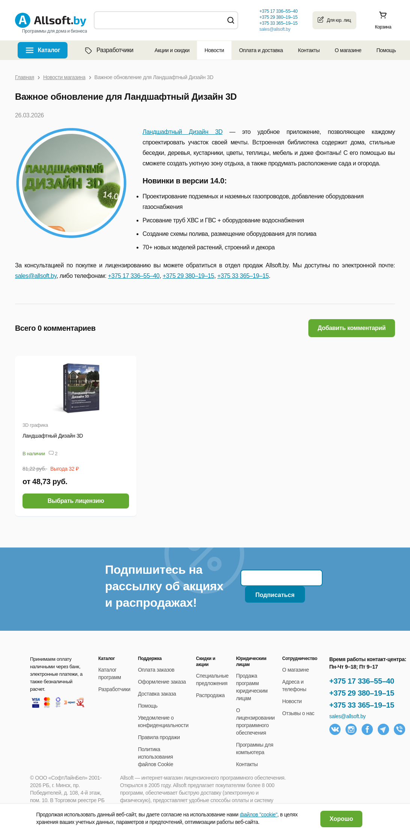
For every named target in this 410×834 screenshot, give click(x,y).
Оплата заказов (156, 670)
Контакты (309, 50)
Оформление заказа (162, 682)
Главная (24, 77)
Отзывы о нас (298, 713)
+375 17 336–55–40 (361, 681)
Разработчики (108, 50)
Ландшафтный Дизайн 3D (182, 132)
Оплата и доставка (261, 50)
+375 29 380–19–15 (361, 693)
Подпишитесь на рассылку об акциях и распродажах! (164, 586)
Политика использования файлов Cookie (155, 756)
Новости (214, 50)
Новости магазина (64, 77)
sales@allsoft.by (274, 29)
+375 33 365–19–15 (361, 705)
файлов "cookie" (258, 815)
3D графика (35, 425)
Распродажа (210, 695)
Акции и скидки (172, 50)
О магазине (348, 50)
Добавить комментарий (352, 328)
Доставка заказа (157, 694)
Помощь (386, 50)
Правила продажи (159, 737)
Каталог (49, 50)
